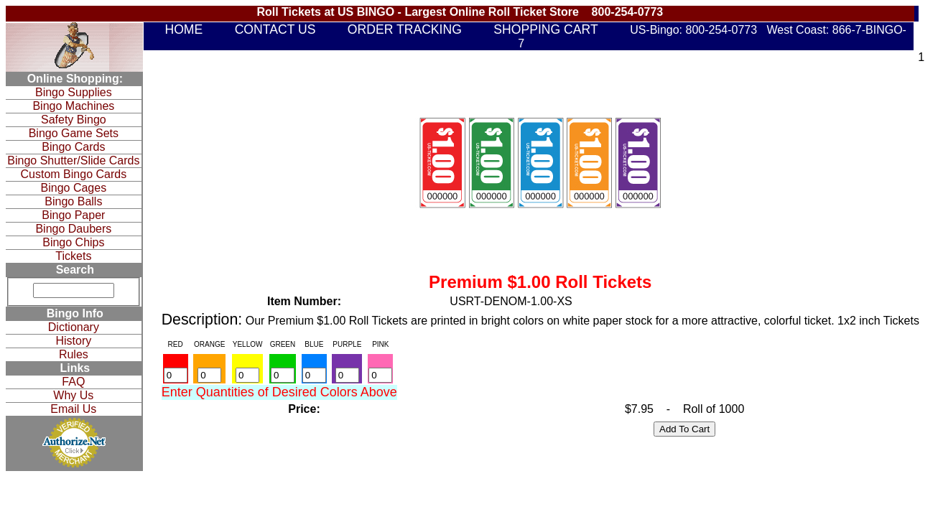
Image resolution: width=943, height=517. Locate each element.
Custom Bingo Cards (74, 174)
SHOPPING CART (545, 29)
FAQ (73, 382)
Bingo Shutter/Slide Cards (73, 160)
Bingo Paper (73, 215)
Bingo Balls (73, 201)
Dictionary (73, 327)
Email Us (73, 409)
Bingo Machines (73, 106)
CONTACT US (275, 29)
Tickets (73, 256)
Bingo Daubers (73, 229)
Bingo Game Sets (74, 133)
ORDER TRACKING (405, 29)
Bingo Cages (74, 188)
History (73, 341)
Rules (73, 354)
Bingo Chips (73, 242)
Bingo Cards (73, 147)
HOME (183, 29)
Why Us (73, 395)
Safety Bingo (73, 119)
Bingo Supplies (73, 92)
